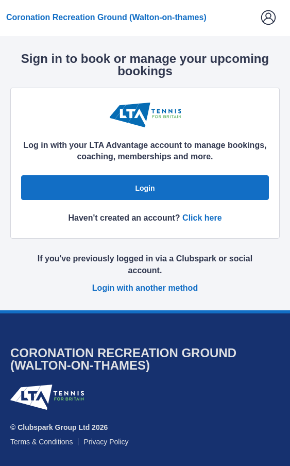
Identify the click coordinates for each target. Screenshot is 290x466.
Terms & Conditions (41, 442)
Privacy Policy (105, 442)
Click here (201, 217)
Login (145, 188)
